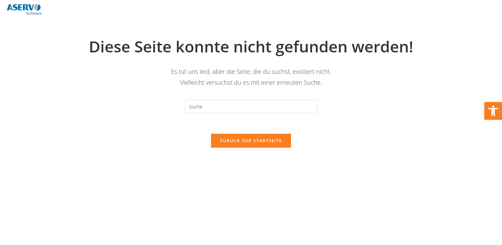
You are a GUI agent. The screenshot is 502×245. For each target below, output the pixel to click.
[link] (493, 111)
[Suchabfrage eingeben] (251, 106)
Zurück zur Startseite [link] (251, 140)
